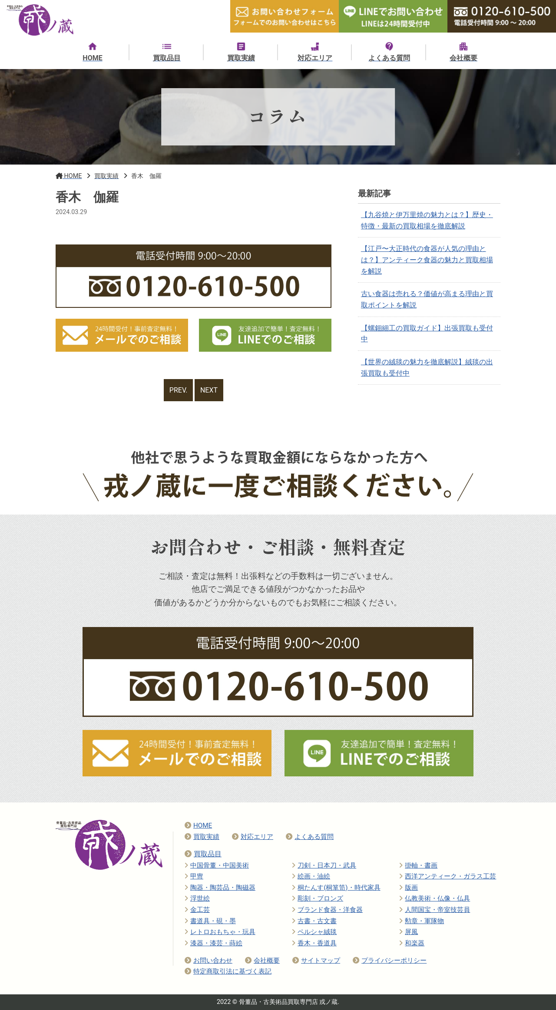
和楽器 (411, 943)
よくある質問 (310, 837)
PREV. (178, 390)
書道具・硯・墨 (210, 921)
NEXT (209, 390)
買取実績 (202, 837)
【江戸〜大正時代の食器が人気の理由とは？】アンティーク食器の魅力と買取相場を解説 (427, 259)
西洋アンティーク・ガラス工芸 (447, 876)
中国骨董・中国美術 (217, 865)
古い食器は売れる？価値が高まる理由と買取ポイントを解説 (427, 299)
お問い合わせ (208, 960)
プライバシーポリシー (390, 960)
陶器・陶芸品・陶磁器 (220, 887)
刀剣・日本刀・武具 (324, 865)
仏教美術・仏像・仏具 (434, 898)
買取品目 (203, 854)
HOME (198, 825)
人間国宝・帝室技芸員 (434, 910)
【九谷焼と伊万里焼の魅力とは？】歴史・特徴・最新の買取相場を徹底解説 (427, 220)
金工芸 (197, 910)
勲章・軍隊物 (421, 921)
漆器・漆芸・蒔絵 (213, 943)
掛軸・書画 (418, 865)
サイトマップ (316, 960)
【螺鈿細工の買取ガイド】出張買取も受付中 (427, 333)
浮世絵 (197, 898)
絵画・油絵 (311, 876)
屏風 (408, 932)
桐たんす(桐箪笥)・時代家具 (336, 887)
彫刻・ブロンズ (317, 898)
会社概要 (262, 960)
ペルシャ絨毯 (314, 932)
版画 (408, 887)
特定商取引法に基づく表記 (228, 971)
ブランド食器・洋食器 (327, 910)
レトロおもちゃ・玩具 (220, 932)
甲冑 (194, 876)
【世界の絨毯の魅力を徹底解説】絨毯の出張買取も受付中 (427, 367)
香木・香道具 (314, 943)
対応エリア (252, 837)
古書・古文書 (314, 921)
